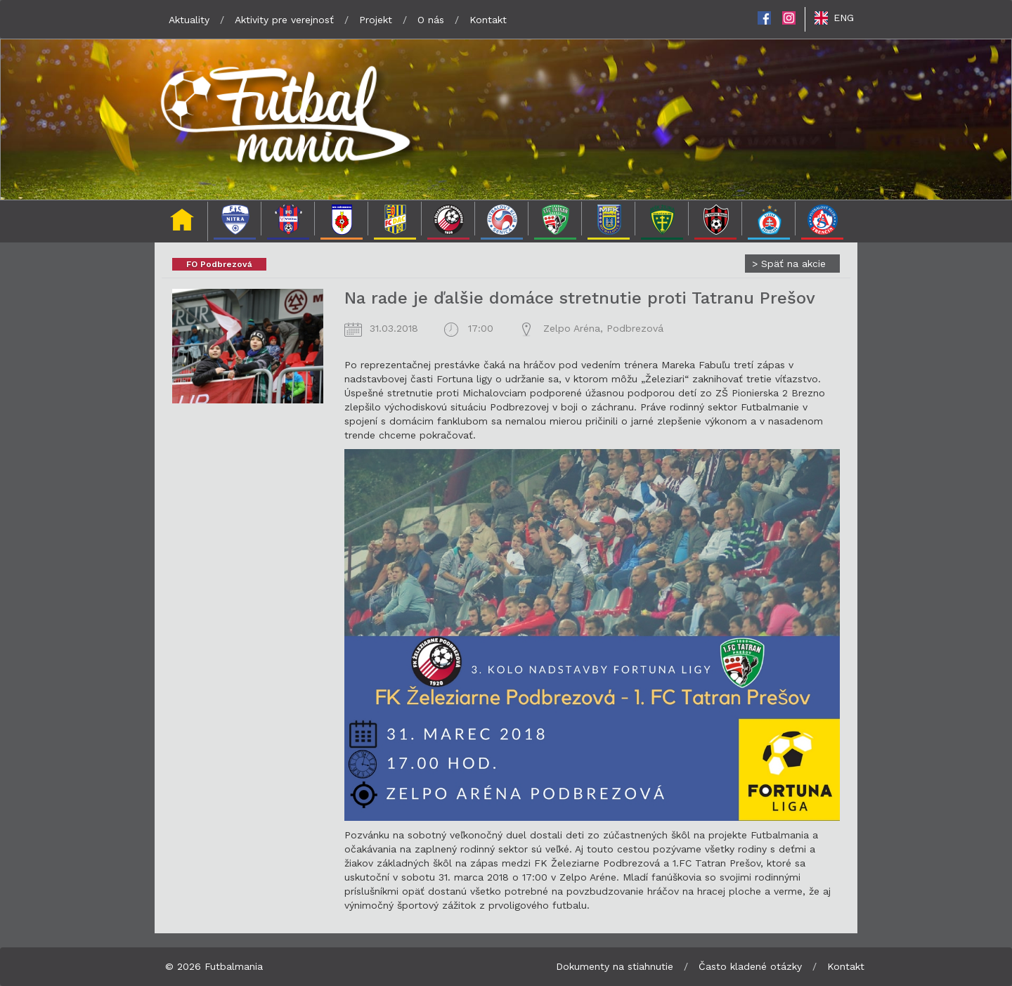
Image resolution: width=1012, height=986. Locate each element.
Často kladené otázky (750, 966)
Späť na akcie (789, 263)
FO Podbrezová (219, 264)
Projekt (375, 19)
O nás (430, 19)
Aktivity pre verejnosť (284, 19)
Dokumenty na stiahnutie (614, 966)
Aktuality (189, 19)
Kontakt (488, 19)
